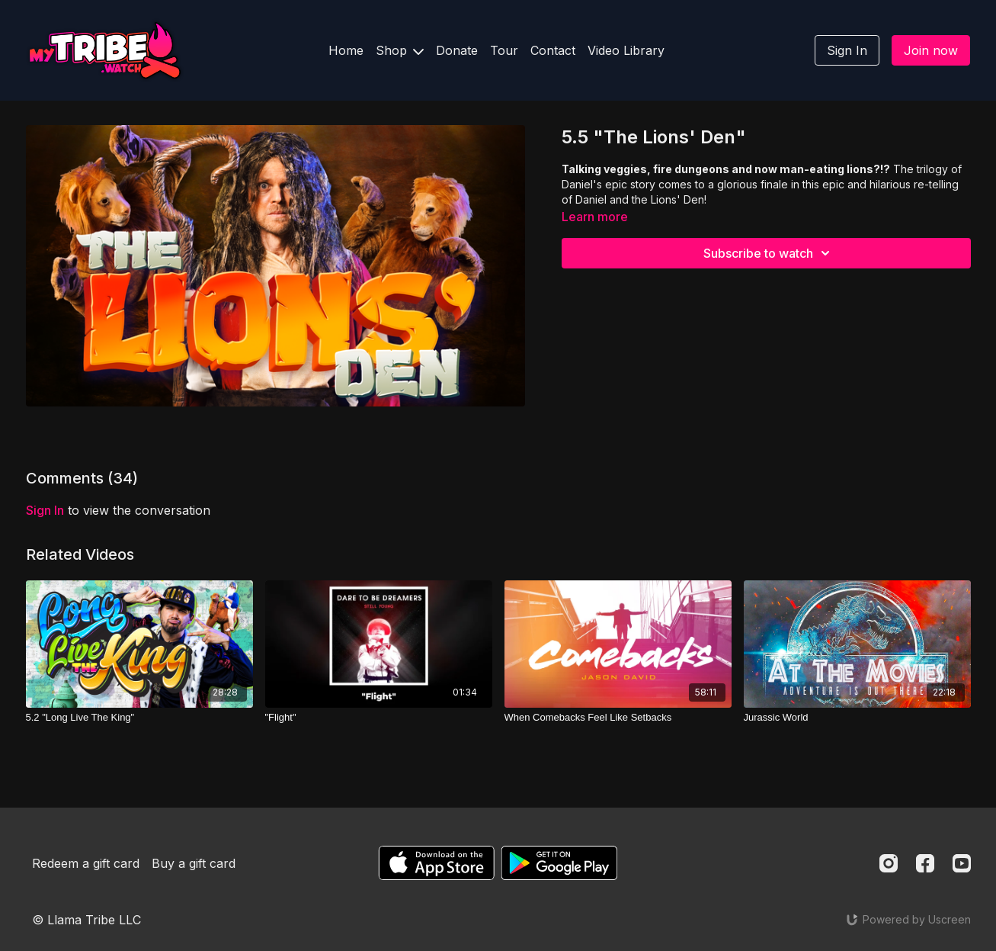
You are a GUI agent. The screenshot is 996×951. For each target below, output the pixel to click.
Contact (552, 50)
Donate (457, 50)
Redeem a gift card (85, 863)
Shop (400, 50)
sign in (45, 510)
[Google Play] (559, 863)
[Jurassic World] (857, 717)
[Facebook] (925, 863)
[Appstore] (436, 863)
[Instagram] (888, 863)
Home (345, 50)
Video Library (626, 50)
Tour (504, 50)
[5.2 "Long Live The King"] (139, 717)
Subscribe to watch (768, 253)
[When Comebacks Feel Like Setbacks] (618, 717)
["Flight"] (378, 717)
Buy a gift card (193, 863)
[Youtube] (962, 863)
